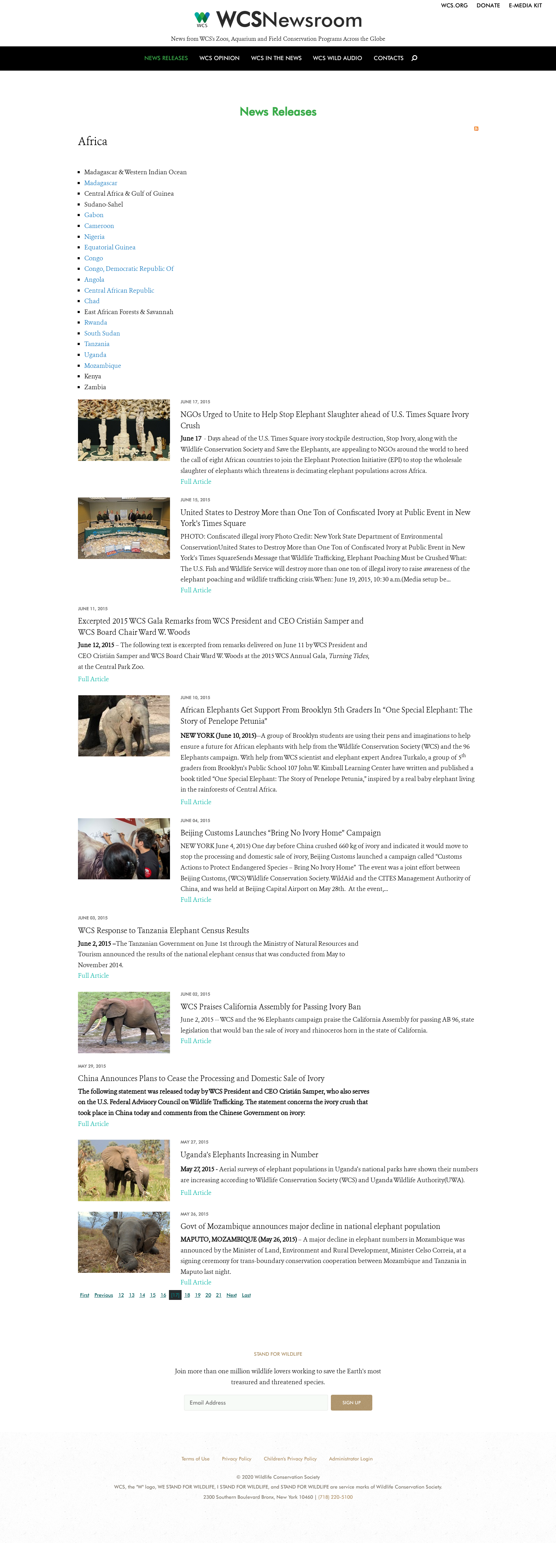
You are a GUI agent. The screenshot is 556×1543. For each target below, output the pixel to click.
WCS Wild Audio (337, 64)
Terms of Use (196, 1458)
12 (121, 1295)
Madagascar (100, 183)
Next (232, 1295)
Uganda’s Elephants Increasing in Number (249, 1155)
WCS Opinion (221, 64)
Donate (488, 5)
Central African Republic (119, 290)
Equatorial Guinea (110, 247)
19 (198, 1295)
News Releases (169, 64)
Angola (94, 279)
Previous (103, 1295)
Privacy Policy (236, 1458)
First (84, 1295)
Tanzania (97, 344)
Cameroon (99, 226)
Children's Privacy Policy (290, 1458)
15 (153, 1295)
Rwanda (95, 322)
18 (187, 1295)
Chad (92, 301)
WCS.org (454, 5)
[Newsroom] (278, 22)
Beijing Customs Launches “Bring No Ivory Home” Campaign (281, 833)
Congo (93, 258)
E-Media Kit (525, 5)
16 (163, 1295)
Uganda (95, 355)
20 (208, 1295)
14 (142, 1295)
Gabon (94, 215)
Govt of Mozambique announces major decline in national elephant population (310, 1226)
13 (132, 1295)
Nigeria (94, 237)
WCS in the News (277, 64)
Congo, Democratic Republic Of (129, 269)
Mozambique (102, 366)
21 (219, 1295)
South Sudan (102, 333)
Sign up (351, 1402)
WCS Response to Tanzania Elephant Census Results (163, 931)
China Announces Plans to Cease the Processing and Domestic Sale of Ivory (201, 1078)
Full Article (196, 481)
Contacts (386, 64)
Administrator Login (351, 1458)
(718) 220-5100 (335, 1497)
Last (246, 1295)
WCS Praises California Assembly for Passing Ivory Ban (271, 1007)
